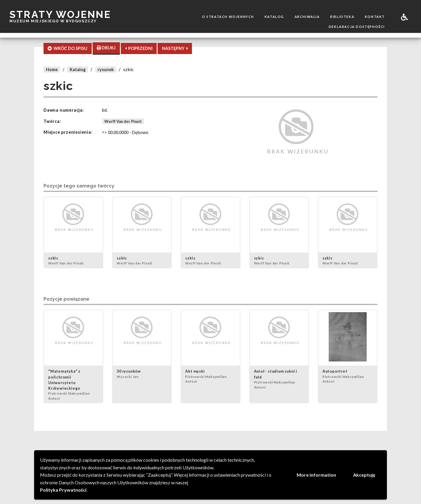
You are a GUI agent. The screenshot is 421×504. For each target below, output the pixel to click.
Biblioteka (342, 17)
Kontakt (375, 17)
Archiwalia (307, 17)
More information (316, 475)
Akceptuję (364, 475)
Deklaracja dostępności (357, 27)
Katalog (274, 17)
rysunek (106, 69)
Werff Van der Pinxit (123, 121)
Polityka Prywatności (63, 490)
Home (52, 69)
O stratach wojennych (228, 17)
